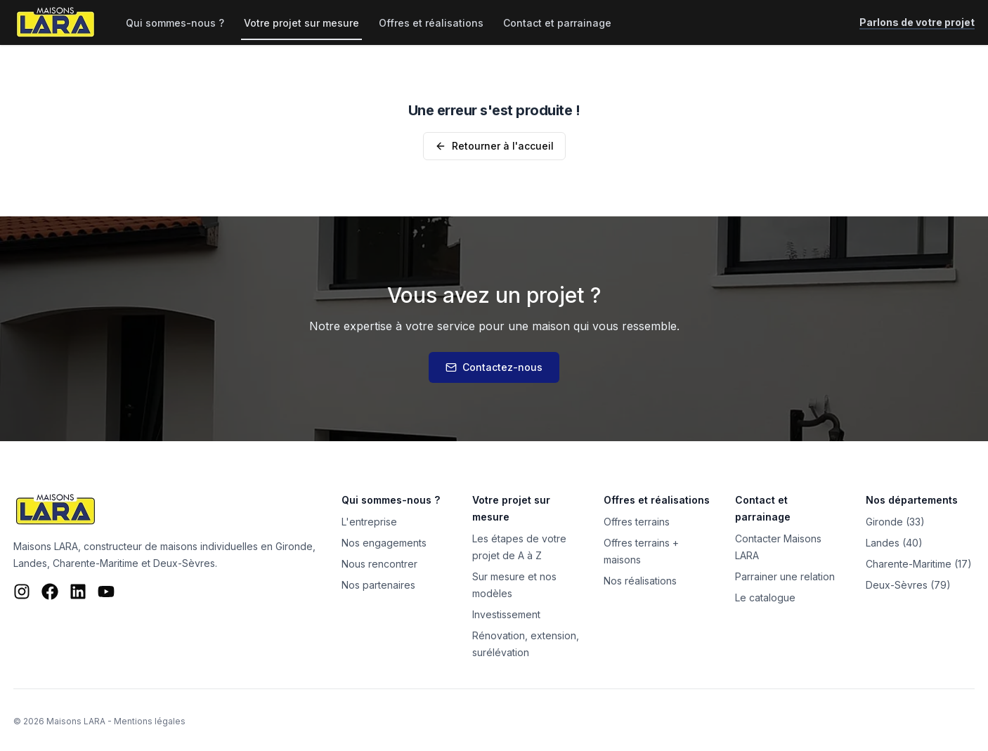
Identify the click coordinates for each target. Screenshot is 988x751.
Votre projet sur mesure (301, 23)
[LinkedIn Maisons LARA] (78, 591)
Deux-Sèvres (184, 563)
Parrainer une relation (785, 576)
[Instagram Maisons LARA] (21, 591)
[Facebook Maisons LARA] (49, 591)
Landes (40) (894, 543)
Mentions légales (150, 721)
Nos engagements (384, 543)
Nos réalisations (640, 581)
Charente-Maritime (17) (919, 564)
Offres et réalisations (431, 23)
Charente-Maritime (95, 563)
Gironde (294, 546)
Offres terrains (637, 522)
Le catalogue (765, 597)
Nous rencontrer (379, 564)
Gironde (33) (895, 522)
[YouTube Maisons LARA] (106, 591)
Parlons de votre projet (917, 23)
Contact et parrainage (557, 23)
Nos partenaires (378, 585)
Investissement (506, 614)
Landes (30, 563)
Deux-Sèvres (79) (908, 585)
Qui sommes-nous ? (175, 23)
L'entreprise (369, 522)
